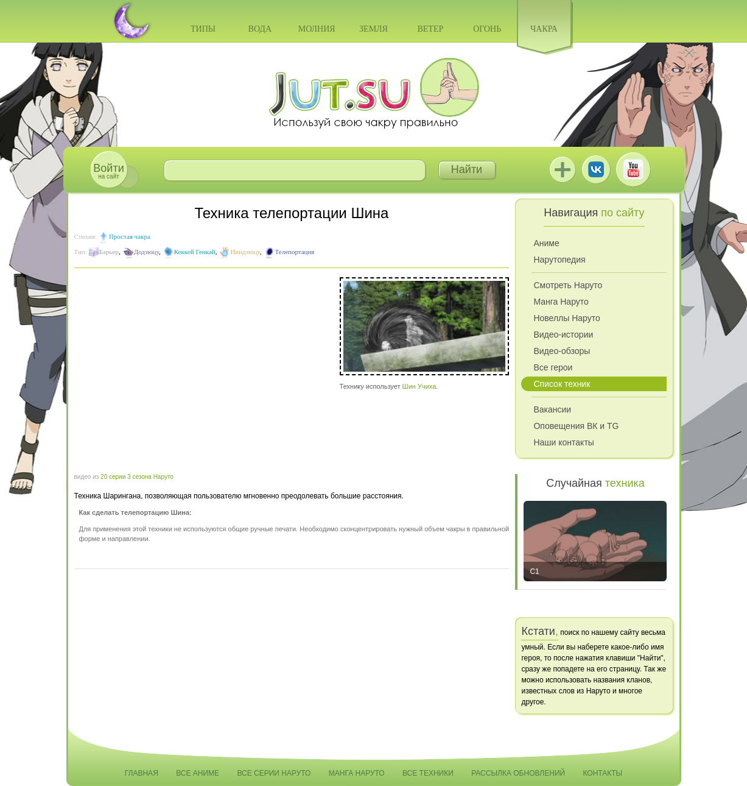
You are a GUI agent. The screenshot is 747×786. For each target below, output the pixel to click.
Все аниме (197, 773)
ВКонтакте (596, 169)
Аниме (546, 243)
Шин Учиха (419, 386)
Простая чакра (129, 236)
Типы (203, 29)
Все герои (552, 367)
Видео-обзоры (561, 351)
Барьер (109, 251)
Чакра (544, 29)
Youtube (633, 169)
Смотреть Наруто (567, 285)
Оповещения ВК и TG (576, 426)
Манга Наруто (560, 301)
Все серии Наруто (273, 773)
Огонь (487, 29)
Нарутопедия (559, 259)
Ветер (430, 29)
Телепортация (294, 251)
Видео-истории (563, 334)
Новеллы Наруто (566, 318)
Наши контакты (563, 442)
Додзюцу (146, 251)
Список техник (561, 384)
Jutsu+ (562, 169)
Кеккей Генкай (195, 251)
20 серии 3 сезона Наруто (137, 476)
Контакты (603, 773)
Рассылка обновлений (518, 773)
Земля (373, 29)
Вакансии (552, 409)
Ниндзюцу (244, 251)
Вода (260, 29)
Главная (141, 773)
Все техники (428, 773)
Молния (316, 29)
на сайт (108, 171)
